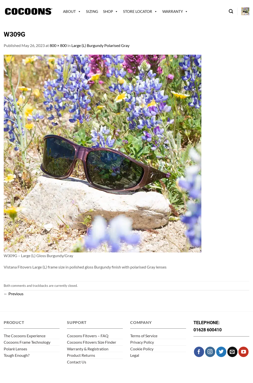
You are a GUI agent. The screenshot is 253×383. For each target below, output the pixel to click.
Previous (13, 293)
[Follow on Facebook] (199, 352)
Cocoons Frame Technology (27, 342)
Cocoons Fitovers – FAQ (87, 335)
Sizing (92, 11)
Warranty (172, 11)
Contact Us (76, 362)
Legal (134, 355)
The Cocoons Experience (24, 335)
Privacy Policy (142, 342)
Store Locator (137, 11)
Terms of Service (143, 335)
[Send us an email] (232, 352)
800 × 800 (58, 45)
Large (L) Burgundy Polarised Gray (100, 45)
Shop (108, 11)
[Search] (231, 11)
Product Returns (81, 355)
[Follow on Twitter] (221, 352)
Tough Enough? (16, 355)
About (69, 11)
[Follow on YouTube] (243, 352)
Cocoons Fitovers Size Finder (91, 342)
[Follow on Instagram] (210, 352)
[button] (245, 11)
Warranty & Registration (87, 348)
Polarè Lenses (15, 348)
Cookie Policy (141, 348)
